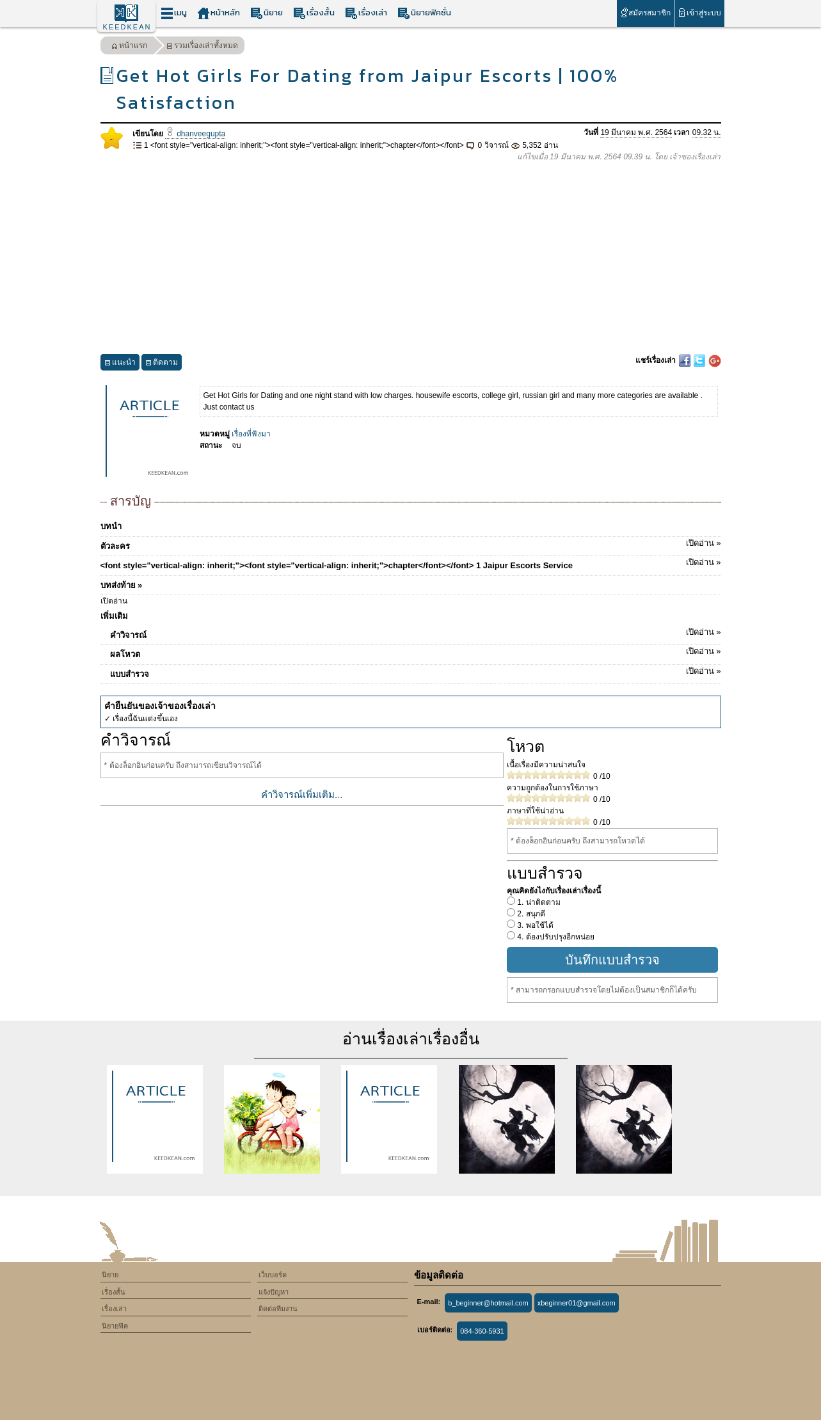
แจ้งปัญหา (274, 1292)
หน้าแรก (129, 47)
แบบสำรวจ (415, 672)
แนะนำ (120, 364)
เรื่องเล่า (366, 13)
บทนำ (111, 526)
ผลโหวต (415, 652)
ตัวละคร (410, 544)
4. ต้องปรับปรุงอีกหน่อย (554, 936)
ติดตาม (161, 364)
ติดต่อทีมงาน (278, 1308)
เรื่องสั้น (314, 13)
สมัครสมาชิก (645, 12)
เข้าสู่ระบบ (699, 12)
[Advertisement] (410, 258)
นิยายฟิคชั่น (424, 13)
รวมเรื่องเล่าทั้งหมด (202, 47)
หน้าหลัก (218, 13)
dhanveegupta (195, 133)
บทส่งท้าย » (121, 585)
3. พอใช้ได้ (534, 925)
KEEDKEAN (127, 27)
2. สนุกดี (530, 913)
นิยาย (266, 13)
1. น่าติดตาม (538, 902)
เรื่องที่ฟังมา (251, 433)
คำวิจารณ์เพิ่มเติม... (302, 794)
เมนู (174, 13)
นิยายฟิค (115, 1326)
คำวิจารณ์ (415, 633)
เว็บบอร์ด (273, 1275)
